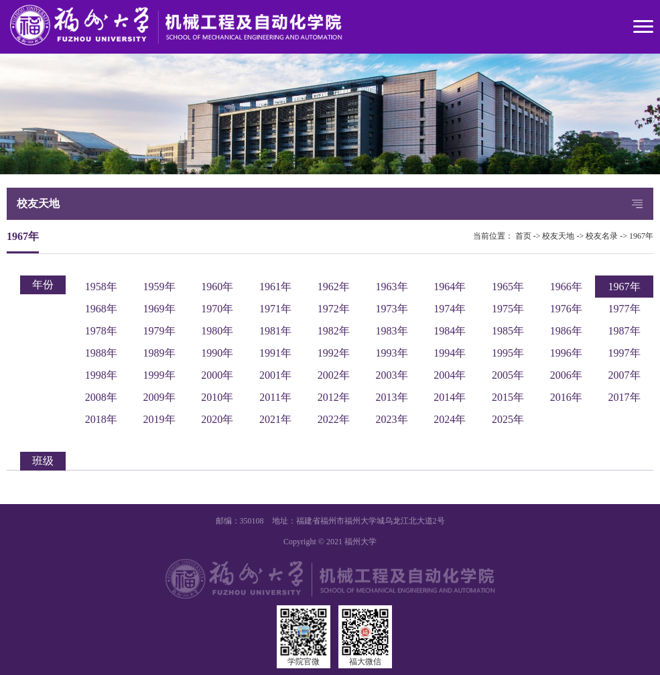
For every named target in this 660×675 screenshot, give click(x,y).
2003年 (392, 375)
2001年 (275, 375)
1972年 (334, 308)
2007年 (624, 375)
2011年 (275, 397)
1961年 (275, 286)
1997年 (624, 353)
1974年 (450, 308)
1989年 (159, 353)
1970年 (217, 308)
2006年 (566, 375)
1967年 (641, 236)
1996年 (566, 353)
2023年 (392, 419)
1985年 (508, 330)
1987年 (624, 330)
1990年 (217, 353)
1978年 (101, 330)
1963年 (392, 286)
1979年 (159, 330)
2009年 (159, 397)
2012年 (334, 397)
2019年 (159, 419)
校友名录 (602, 236)
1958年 (101, 286)
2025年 (508, 419)
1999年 (159, 375)
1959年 (159, 286)
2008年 (101, 397)
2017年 (624, 397)
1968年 (101, 308)
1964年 (450, 286)
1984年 (450, 330)
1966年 (566, 286)
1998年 (101, 375)
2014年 (450, 397)
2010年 (217, 397)
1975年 (508, 308)
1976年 (566, 308)
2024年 (450, 419)
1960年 (217, 286)
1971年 (275, 308)
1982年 (334, 330)
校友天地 (558, 236)
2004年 (450, 375)
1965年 (508, 286)
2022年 (334, 419)
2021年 (275, 419)
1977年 (624, 308)
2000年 (217, 375)
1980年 (217, 330)
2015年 (508, 397)
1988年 (101, 353)
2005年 (508, 375)
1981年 (275, 330)
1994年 (450, 353)
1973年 (392, 308)
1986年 (566, 330)
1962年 (334, 286)
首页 (523, 236)
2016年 (566, 397)
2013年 (392, 397)
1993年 (392, 353)
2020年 (217, 419)
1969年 (159, 308)
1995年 (508, 353)
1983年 (392, 330)
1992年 (334, 353)
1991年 (275, 353)
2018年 (101, 419)
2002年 (334, 375)
